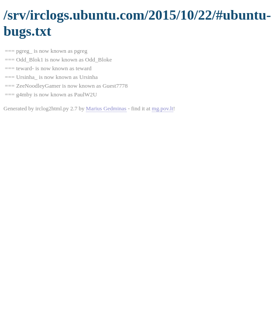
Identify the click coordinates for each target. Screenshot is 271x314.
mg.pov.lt (162, 108)
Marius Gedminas (106, 108)
